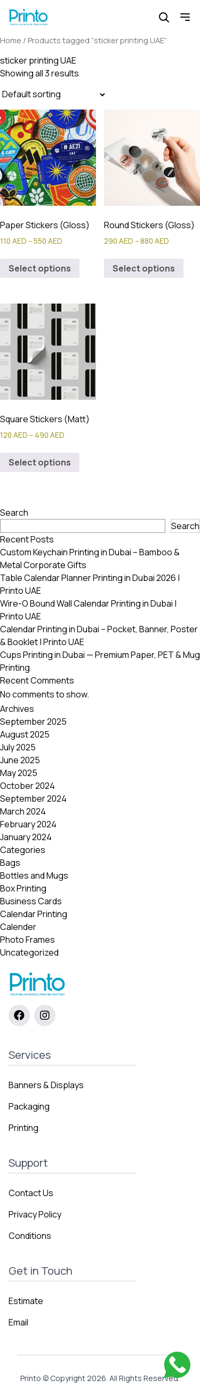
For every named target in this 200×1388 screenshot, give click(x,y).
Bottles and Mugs (34, 875)
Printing (23, 1128)
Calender (18, 927)
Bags (10, 863)
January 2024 (26, 837)
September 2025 (33, 721)
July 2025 (18, 747)
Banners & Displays (46, 1085)
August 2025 (25, 734)
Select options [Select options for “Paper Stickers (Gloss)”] (40, 268)
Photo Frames (27, 939)
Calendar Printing (33, 914)
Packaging (29, 1106)
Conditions (30, 1236)
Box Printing (23, 888)
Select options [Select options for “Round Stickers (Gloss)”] (144, 268)
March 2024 (23, 811)
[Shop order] (53, 94)
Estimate (26, 1301)
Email (18, 1322)
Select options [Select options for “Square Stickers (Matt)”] (40, 462)
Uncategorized (29, 952)
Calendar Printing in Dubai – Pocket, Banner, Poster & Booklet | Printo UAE (99, 635)
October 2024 (27, 786)
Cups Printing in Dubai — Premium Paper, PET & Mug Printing (100, 661)
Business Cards (31, 901)
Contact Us (31, 1193)
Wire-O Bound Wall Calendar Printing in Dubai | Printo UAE (88, 610)
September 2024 (33, 798)
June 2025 (20, 760)
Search (14, 512)
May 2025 (18, 773)
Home (10, 40)
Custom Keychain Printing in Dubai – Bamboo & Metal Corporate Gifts (90, 558)
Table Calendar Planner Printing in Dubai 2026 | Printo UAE (90, 584)
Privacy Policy (35, 1214)
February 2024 (28, 824)
